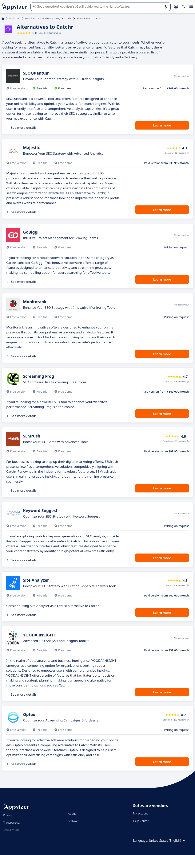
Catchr (68, 18)
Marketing (14, 18)
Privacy (7, 815)
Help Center (141, 821)
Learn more (162, 125)
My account (140, 813)
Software (73, 821)
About (72, 813)
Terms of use (11, 830)
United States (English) (167, 840)
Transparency (11, 822)
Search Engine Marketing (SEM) (42, 18)
